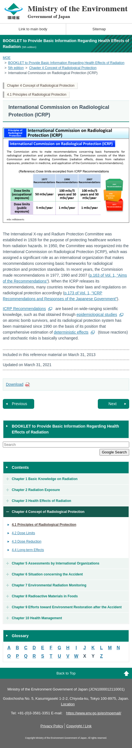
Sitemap (99, 29)
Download (14, 384)
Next (112, 403)
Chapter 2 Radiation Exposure (36, 490)
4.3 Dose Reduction (26, 541)
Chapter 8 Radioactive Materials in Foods (45, 596)
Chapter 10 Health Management (37, 618)
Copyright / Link (78, 726)
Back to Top (66, 673)
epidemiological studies (97, 314)
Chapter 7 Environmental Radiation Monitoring (49, 585)
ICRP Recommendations (24, 308)
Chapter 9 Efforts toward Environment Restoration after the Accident (67, 607)
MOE (6, 58)
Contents (20, 467)
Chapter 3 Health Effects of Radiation (41, 501)
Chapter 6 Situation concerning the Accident (47, 574)
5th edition (16, 68)
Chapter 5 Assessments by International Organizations (55, 563)
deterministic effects (71, 332)
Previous (19, 403)
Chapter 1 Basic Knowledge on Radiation (45, 479)
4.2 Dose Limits (23, 533)
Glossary (20, 636)
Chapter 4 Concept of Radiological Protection (63, 68)
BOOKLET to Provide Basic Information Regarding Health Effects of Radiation (66, 63)
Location (68, 704)
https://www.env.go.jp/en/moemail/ (93, 713)
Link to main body (33, 29)
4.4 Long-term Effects (28, 550)
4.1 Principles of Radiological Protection (36, 95)
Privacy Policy (51, 726)
